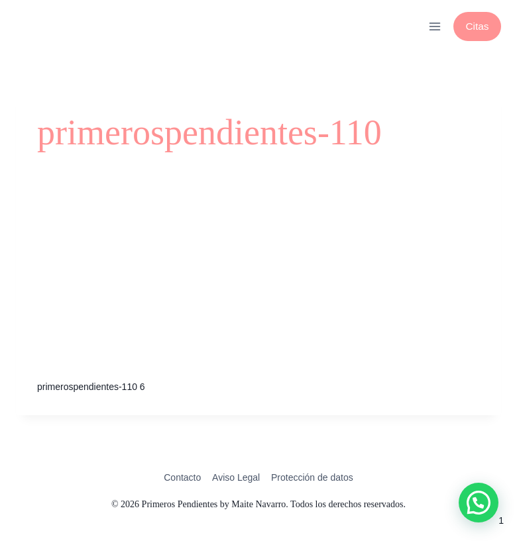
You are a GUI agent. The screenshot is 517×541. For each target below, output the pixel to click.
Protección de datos (312, 477)
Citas (476, 26)
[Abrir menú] (434, 26)
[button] (478, 502)
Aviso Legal (236, 477)
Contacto (182, 477)
